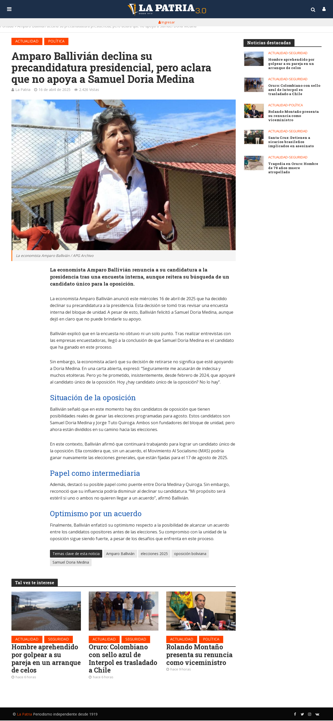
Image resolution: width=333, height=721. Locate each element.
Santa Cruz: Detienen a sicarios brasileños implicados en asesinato (290, 142)
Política (56, 41)
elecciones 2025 (154, 553)
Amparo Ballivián (120, 553)
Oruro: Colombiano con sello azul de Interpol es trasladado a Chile (119, 659)
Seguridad (58, 639)
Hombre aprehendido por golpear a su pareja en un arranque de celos (45, 659)
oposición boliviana (190, 553)
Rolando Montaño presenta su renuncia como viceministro (200, 655)
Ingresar (166, 22)
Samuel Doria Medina (71, 562)
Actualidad (27, 41)
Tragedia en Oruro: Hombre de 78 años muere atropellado (295, 166)
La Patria (22, 89)
